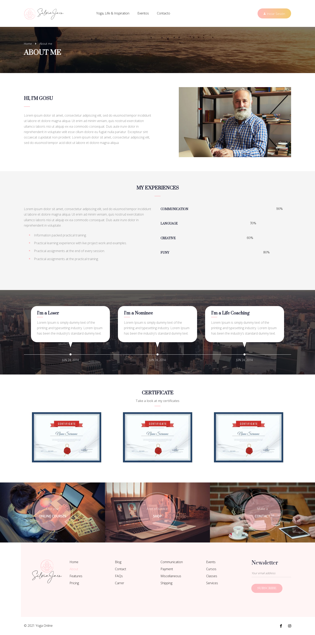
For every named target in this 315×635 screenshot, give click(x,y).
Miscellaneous (171, 576)
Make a (262, 513)
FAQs (119, 576)
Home (28, 44)
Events (211, 562)
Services (212, 583)
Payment (167, 569)
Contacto (163, 13)
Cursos (211, 569)
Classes (211, 576)
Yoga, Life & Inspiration (112, 13)
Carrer (119, 583)
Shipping (166, 583)
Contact (120, 569)
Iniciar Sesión (276, 13)
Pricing (74, 583)
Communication (172, 562)
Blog (118, 562)
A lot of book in (157, 513)
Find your (53, 513)
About (74, 569)
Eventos (143, 13)
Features (76, 576)
